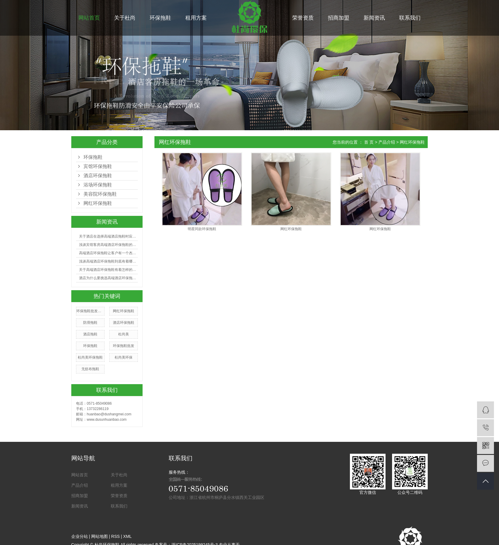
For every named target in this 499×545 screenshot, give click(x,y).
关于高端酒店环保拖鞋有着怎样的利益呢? (108, 270)
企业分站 (79, 536)
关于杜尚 (124, 18)
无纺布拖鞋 (90, 369)
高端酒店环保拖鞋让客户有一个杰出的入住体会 (108, 253)
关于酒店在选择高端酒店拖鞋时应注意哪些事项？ (108, 236)
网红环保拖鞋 (97, 203)
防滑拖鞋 (90, 323)
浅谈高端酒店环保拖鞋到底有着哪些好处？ (108, 261)
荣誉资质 (303, 18)
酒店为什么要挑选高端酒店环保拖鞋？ (108, 278)
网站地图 (99, 536)
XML (127, 536)
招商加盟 (338, 18)
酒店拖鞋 (90, 334)
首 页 (369, 142)
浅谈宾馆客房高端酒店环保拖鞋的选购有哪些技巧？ (108, 245)
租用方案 (196, 18)
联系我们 (410, 18)
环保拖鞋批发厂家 (90, 311)
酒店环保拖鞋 (97, 175)
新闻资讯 (374, 18)
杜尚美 (123, 334)
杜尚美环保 (123, 357)
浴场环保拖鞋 (97, 184)
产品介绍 (386, 142)
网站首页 (89, 18)
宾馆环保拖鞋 (97, 166)
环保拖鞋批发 (123, 346)
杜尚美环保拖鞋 (90, 357)
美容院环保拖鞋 (100, 194)
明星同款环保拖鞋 (202, 229)
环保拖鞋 (160, 18)
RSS (115, 536)
